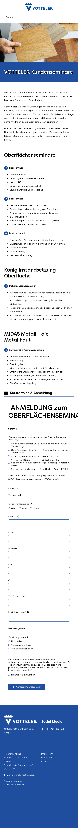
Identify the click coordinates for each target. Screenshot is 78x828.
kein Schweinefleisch (22, 648)
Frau (24, 508)
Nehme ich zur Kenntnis (23, 674)
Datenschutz (48, 757)
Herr (13, 508)
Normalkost (17, 641)
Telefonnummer (16, 596)
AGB (43, 761)
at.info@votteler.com (24, 775)
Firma (11, 532)
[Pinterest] (52, 729)
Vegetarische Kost (21, 645)
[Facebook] (42, 729)
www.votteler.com (14, 784)
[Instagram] (47, 729)
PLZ (10, 564)
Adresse (12, 548)
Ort (10, 580)
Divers (36, 508)
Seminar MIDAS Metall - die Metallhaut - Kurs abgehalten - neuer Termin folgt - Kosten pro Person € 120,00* (40, 463)
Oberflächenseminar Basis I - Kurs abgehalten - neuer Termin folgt (39, 451)
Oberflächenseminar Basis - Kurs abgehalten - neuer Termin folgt (39, 445)
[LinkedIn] (57, 729)
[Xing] (62, 729)
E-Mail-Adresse (17, 612)
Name (12, 516)
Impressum (47, 754)
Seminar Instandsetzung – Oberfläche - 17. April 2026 (39, 469)
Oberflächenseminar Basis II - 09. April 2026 (34, 456)
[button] (39, 393)
